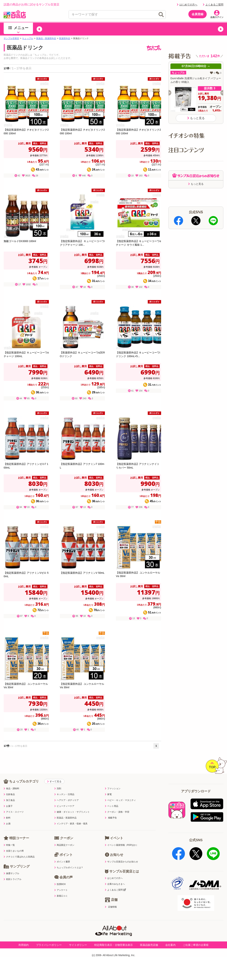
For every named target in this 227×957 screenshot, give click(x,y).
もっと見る (196, 118)
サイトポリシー (78, 931)
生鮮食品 (9, 794)
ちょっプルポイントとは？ (68, 867)
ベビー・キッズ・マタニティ (120, 800)
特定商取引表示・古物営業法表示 (113, 931)
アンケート (61, 890)
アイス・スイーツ (14, 812)
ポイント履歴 (62, 862)
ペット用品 (111, 806)
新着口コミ (61, 896)
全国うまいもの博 (14, 851)
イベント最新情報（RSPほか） (121, 845)
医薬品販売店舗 (149, 931)
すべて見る (54, 781)
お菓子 (8, 806)
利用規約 (23, 931)
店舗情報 (111, 907)
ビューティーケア (64, 806)
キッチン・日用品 (64, 794)
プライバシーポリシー (49, 931)
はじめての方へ (187, 4)
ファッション (112, 788)
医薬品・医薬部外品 (46, 38)
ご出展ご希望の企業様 (196, 931)
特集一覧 (9, 845)
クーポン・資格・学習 (117, 812)
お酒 (7, 824)
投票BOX (60, 884)
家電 (108, 794)
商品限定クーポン (64, 845)
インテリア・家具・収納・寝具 (71, 824)
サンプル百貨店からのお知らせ (121, 862)
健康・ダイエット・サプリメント (72, 812)
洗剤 (57, 788)
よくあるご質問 (213, 4)
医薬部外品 (64, 38)
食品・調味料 (11, 788)
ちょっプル (27, 38)
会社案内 (170, 931)
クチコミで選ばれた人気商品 (19, 857)
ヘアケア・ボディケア (66, 800)
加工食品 (9, 800)
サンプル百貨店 (11, 38)
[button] (39, 29)
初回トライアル (12, 879)
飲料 (7, 818)
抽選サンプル (11, 873)
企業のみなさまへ (115, 884)
